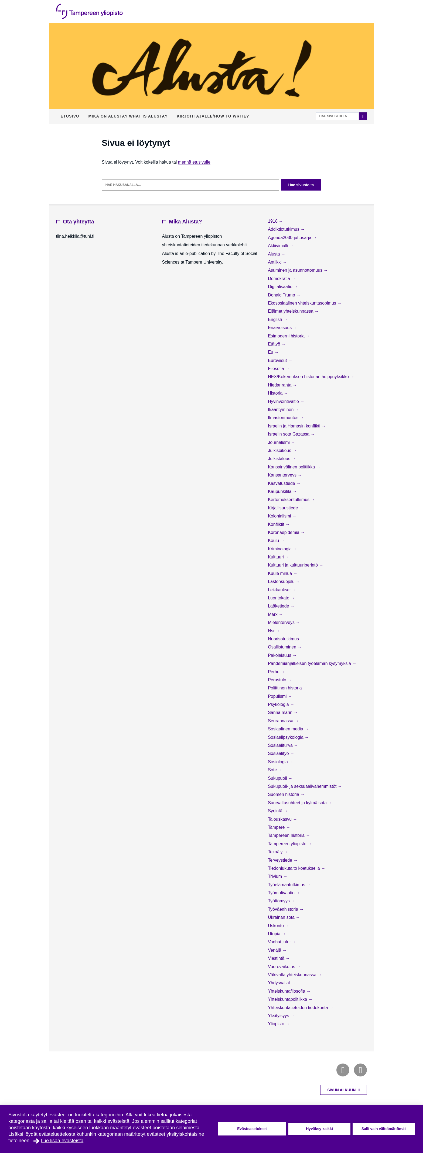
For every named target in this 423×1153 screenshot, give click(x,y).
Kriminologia (280, 549)
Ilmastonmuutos (283, 417)
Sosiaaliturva (281, 745)
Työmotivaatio (282, 892)
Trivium (275, 876)
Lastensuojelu (282, 581)
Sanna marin (281, 712)
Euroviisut (278, 360)
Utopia (275, 933)
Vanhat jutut (280, 942)
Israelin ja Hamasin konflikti (294, 426)
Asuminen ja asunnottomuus (295, 270)
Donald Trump (282, 295)
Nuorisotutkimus (284, 639)
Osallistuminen (282, 647)
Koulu (274, 540)
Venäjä (275, 950)
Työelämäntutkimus (287, 884)
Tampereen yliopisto (288, 843)
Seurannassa (281, 721)
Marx (273, 614)
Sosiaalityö (279, 753)
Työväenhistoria (283, 909)
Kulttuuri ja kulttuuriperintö (293, 565)
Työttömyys (279, 901)
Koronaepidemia (284, 532)
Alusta (274, 254)
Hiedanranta (280, 385)
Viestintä (277, 958)
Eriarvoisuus (280, 327)
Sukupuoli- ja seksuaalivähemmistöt (303, 786)
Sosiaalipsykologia (286, 737)
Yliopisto (276, 1023)
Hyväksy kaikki (319, 1129)
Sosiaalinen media (286, 729)
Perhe (274, 671)
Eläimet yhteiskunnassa (291, 311)
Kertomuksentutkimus (289, 499)
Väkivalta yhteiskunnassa (293, 974)
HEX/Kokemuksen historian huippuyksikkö (309, 376)
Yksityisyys (279, 1015)
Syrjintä (276, 811)
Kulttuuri (276, 557)
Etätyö (274, 344)
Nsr (272, 631)
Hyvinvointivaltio (284, 401)
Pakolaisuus (280, 655)
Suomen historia (284, 794)
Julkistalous (279, 458)
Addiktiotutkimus (284, 229)
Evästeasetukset (252, 1129)
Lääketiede (279, 606)
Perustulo (277, 680)
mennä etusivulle (194, 162)
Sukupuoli (278, 778)
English (275, 319)
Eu (271, 352)
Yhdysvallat (279, 983)
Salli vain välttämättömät (383, 1129)
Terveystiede (280, 860)
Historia (276, 393)
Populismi (278, 696)
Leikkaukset (280, 590)
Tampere (277, 827)
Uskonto (276, 925)
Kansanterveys (283, 475)
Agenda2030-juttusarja (290, 237)
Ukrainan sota (282, 917)
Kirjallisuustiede (283, 508)
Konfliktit (276, 524)
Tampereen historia (287, 835)
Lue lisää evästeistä (62, 1140)
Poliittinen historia (285, 688)
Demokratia (279, 278)
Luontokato (279, 598)
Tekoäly (276, 852)
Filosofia (276, 368)
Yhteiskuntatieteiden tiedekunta (298, 1007)
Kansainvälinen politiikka (292, 467)
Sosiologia (278, 762)
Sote (273, 770)
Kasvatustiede (282, 483)
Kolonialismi (280, 516)
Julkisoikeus (280, 450)
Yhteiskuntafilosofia (287, 991)
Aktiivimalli (278, 245)
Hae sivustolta (301, 185)
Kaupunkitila (280, 491)
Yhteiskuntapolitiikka (288, 999)
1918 (273, 221)
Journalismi (279, 442)
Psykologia (279, 704)
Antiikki (275, 262)
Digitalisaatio (281, 286)
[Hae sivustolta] (337, 116)
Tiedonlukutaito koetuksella (294, 868)
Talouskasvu (280, 819)
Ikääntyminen (281, 409)
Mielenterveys (282, 622)
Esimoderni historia (287, 336)
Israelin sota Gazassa (289, 434)
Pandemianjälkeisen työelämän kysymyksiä (310, 663)
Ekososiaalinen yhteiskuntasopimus (302, 303)
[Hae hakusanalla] (190, 185)
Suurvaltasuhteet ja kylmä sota (298, 802)
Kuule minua (280, 573)
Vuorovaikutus (282, 966)
